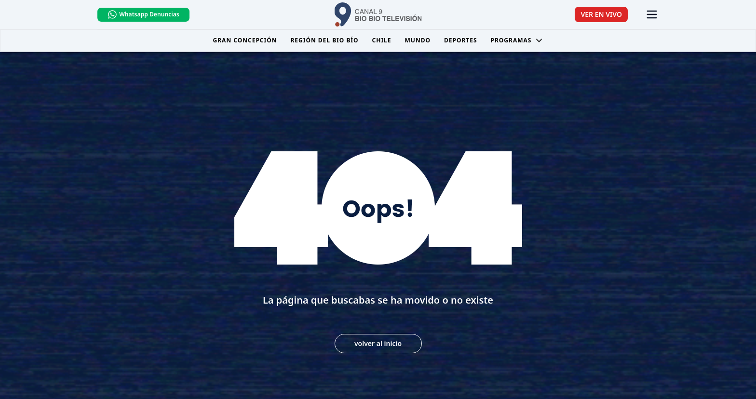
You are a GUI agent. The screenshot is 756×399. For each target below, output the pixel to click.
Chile (382, 40)
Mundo (418, 40)
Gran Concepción (245, 40)
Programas (517, 40)
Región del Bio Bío (324, 40)
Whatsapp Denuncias (143, 14)
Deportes (460, 40)
